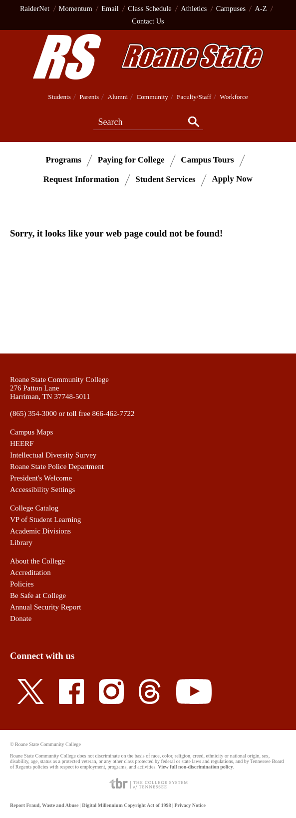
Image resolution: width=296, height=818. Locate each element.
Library (21, 542)
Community (152, 96)
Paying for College (131, 159)
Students (59, 96)
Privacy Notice (189, 805)
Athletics (194, 8)
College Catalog (34, 508)
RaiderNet (34, 8)
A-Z (261, 8)
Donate (20, 618)
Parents (89, 96)
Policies (22, 584)
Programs (63, 159)
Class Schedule (150, 8)
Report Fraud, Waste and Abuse (44, 805)
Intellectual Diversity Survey (53, 455)
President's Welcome (41, 478)
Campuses (231, 8)
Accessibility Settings (42, 490)
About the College (37, 561)
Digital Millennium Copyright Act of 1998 (126, 805)
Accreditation (30, 572)
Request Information (81, 179)
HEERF (22, 444)
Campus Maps (31, 432)
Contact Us (148, 21)
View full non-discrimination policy (195, 767)
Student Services (165, 179)
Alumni (118, 96)
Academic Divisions (40, 531)
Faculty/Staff (194, 96)
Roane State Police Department (57, 466)
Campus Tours (207, 159)
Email (109, 8)
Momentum (75, 8)
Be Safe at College (38, 596)
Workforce (234, 96)
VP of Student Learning (45, 520)
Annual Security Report (45, 607)
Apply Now (232, 179)
